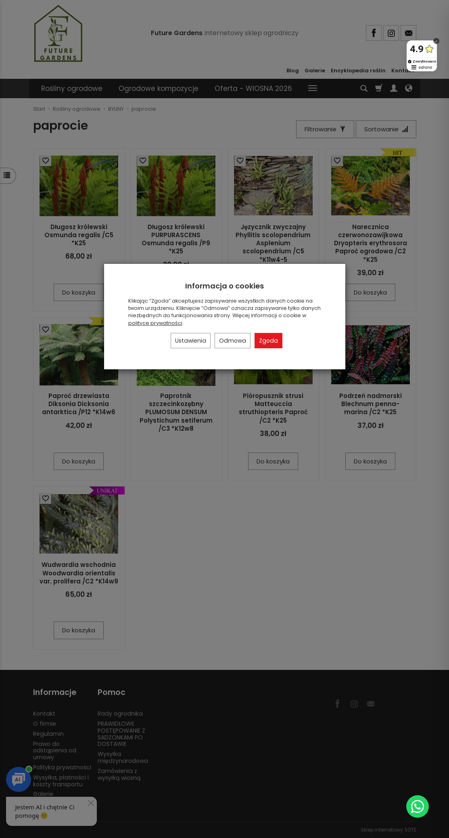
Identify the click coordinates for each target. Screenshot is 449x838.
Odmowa (232, 341)
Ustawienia (190, 341)
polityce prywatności (155, 323)
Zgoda (268, 341)
